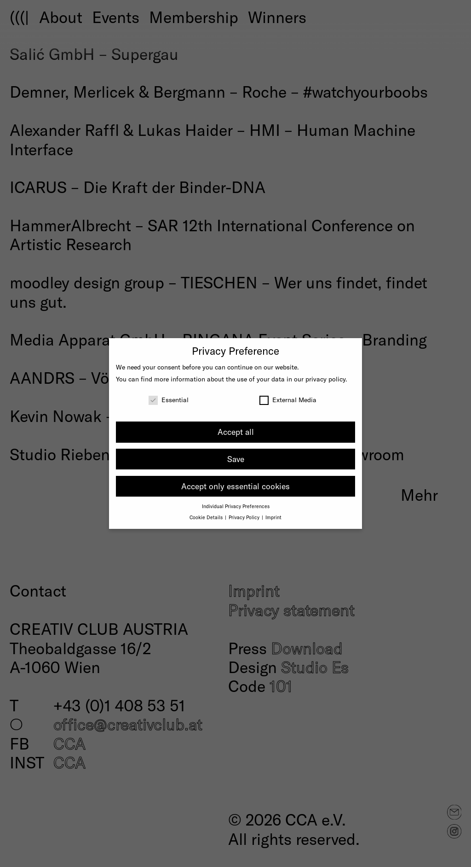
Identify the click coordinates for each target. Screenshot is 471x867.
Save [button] (235, 459)
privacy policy (325, 379)
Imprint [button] (273, 517)
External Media (287, 400)
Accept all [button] (236, 432)
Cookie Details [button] (207, 517)
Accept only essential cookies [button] (235, 486)
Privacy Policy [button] (245, 517)
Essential (169, 400)
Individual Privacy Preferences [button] (236, 506)
